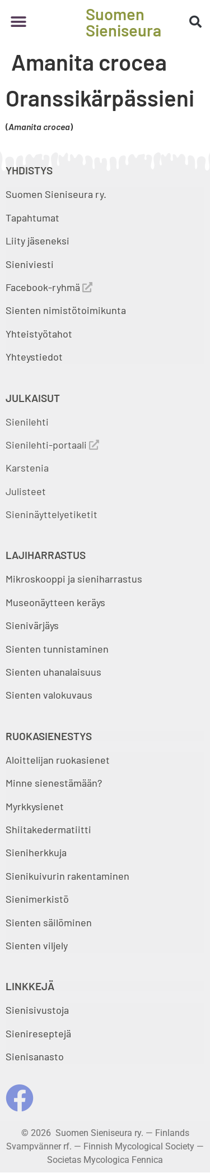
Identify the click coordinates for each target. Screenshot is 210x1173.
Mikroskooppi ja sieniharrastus (74, 578)
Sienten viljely (37, 945)
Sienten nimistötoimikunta (66, 310)
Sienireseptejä (38, 1033)
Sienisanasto (35, 1056)
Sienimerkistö (37, 899)
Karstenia (27, 467)
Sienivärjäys (32, 625)
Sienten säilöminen (49, 922)
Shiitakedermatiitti (48, 829)
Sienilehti (27, 421)
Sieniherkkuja (36, 852)
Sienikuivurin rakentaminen (67, 876)
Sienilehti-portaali (52, 444)
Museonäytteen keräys (55, 602)
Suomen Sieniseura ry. (56, 194)
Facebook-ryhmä (49, 287)
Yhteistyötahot (39, 333)
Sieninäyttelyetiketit (51, 514)
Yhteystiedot (34, 356)
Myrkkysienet (35, 806)
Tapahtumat (32, 217)
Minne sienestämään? (54, 783)
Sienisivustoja (37, 1010)
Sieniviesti (31, 264)
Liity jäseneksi (37, 240)
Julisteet (26, 491)
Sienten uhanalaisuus (53, 672)
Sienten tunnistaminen (57, 649)
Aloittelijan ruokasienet (58, 760)
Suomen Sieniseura (123, 22)
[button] (18, 22)
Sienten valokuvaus (49, 695)
